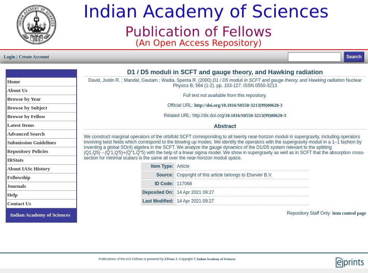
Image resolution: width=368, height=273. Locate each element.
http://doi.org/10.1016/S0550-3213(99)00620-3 (238, 105)
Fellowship (18, 177)
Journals (16, 186)
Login (9, 56)
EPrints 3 (171, 259)
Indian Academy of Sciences (40, 215)
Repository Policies (27, 151)
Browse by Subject (27, 108)
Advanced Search (26, 134)
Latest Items (20, 125)
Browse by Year (24, 99)
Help (12, 195)
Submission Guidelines (31, 142)
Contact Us (19, 203)
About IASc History (28, 169)
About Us (17, 90)
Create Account (34, 56)
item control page (349, 213)
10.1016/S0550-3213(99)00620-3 (255, 115)
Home (13, 81)
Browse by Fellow (26, 116)
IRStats (15, 160)
